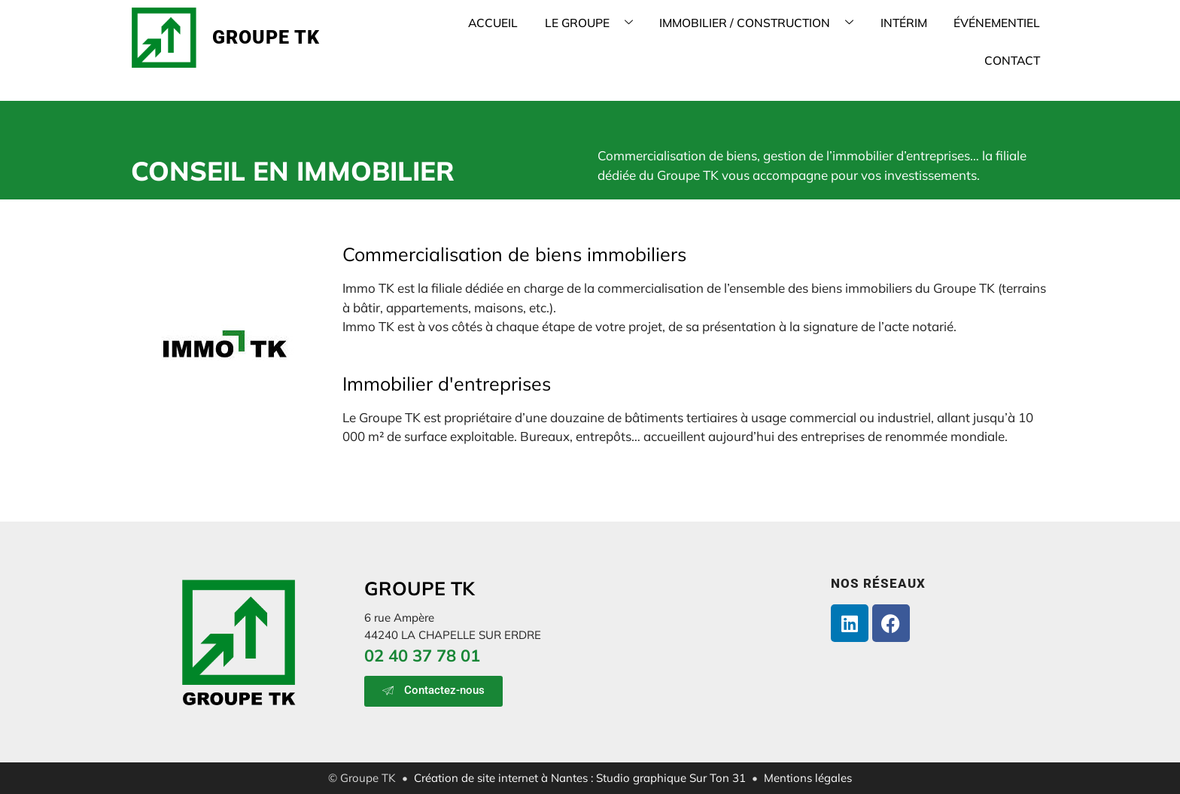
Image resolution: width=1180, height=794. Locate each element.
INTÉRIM (836, 37)
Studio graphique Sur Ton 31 (671, 778)
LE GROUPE (539, 37)
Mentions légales (808, 778)
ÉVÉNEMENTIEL (924, 37)
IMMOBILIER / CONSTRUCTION (698, 37)
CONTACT (1015, 37)
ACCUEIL (449, 37)
